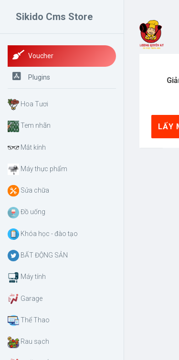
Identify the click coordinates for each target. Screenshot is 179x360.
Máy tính (27, 277)
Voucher (32, 55)
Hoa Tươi (28, 104)
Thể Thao (29, 320)
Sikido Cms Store (54, 16)
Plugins (31, 76)
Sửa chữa (28, 190)
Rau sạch (28, 342)
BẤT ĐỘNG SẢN (38, 255)
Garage (25, 299)
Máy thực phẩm (37, 169)
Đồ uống (26, 212)
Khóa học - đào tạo (43, 234)
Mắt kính (27, 148)
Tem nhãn (29, 126)
